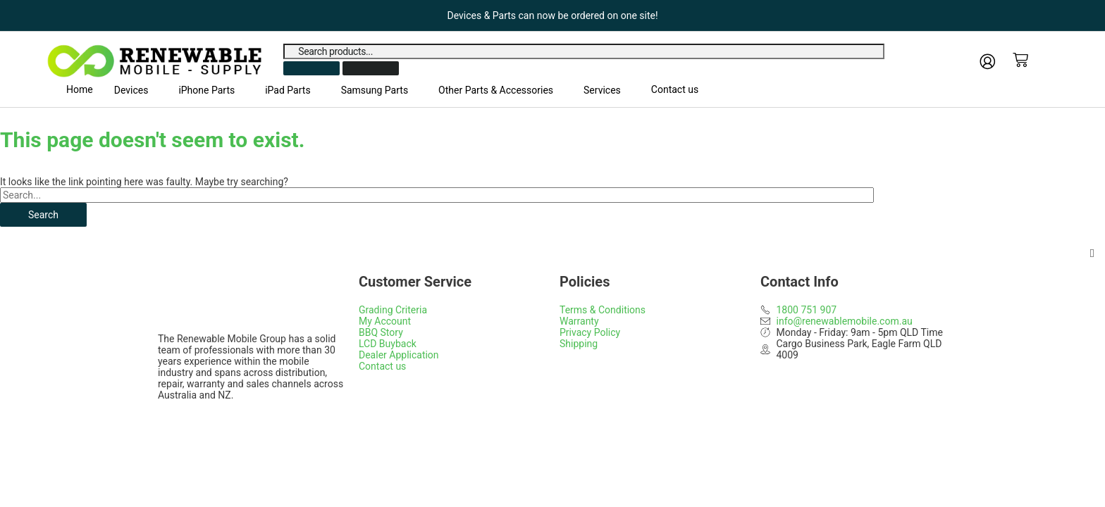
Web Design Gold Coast (528, 430)
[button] (136, 90)
